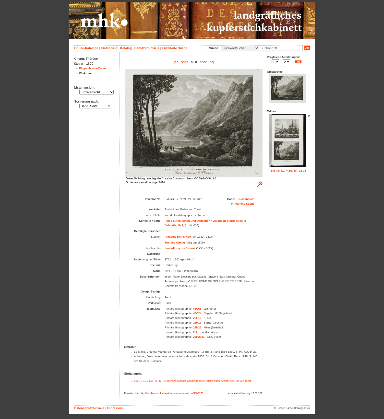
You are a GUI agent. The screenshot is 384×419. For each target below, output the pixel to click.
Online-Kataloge (86, 48)
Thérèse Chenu (175, 242)
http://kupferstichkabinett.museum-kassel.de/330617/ (171, 393)
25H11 (197, 322)
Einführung (109, 48)
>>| (212, 62)
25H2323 (198, 336)
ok (307, 48)
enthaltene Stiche (242, 203)
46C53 (197, 308)
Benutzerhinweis (146, 48)
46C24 (197, 313)
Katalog (126, 48)
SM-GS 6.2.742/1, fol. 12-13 (288, 170)
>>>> (203, 62)
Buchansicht (246, 199)
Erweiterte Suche (174, 48)
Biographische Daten (92, 68)
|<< (176, 62)
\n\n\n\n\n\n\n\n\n (240, 48)
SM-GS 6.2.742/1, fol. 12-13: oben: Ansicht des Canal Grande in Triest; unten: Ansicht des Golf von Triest (192, 381)
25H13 (197, 317)
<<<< (184, 62)
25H (195, 332)
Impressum (115, 408)
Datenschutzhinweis (89, 408)
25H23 (197, 327)
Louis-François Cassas (180, 248)
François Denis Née (178, 236)
